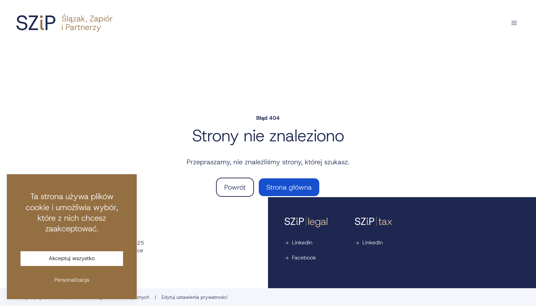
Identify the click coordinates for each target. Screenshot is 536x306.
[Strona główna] (64, 23)
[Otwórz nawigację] (514, 22)
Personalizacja (71, 279)
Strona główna (289, 187)
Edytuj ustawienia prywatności (194, 297)
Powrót (235, 187)
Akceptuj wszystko (72, 258)
